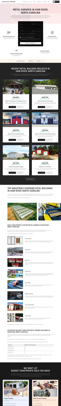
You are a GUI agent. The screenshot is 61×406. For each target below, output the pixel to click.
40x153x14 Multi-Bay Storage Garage (45, 101)
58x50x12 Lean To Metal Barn (45, 166)
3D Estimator (56, 2)
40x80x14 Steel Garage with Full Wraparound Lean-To (16, 101)
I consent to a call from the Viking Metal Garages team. (27, 37)
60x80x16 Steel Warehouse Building (16, 166)
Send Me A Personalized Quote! (30, 43)
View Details (20, 172)
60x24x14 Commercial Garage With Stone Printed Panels (45, 134)
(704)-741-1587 (29, 324)
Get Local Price (12, 172)
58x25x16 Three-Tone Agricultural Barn (16, 133)
